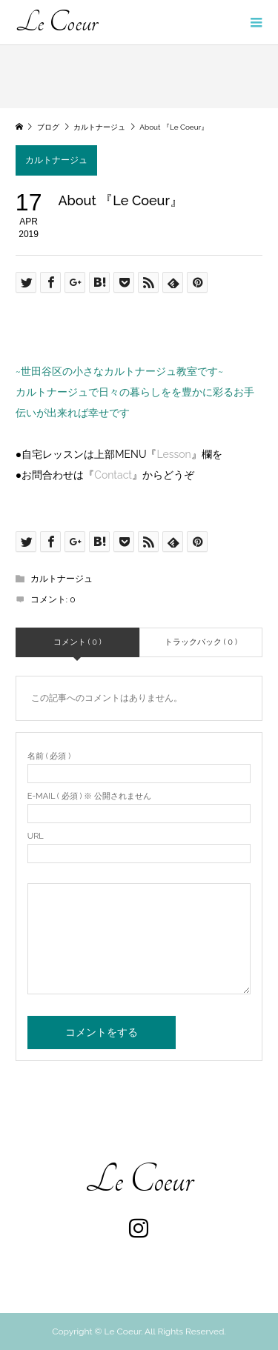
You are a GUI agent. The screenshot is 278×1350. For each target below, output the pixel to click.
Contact (113, 475)
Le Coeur (56, 22)
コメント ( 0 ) (77, 642)
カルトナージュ (56, 160)
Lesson (173, 454)
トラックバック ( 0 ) (201, 642)
